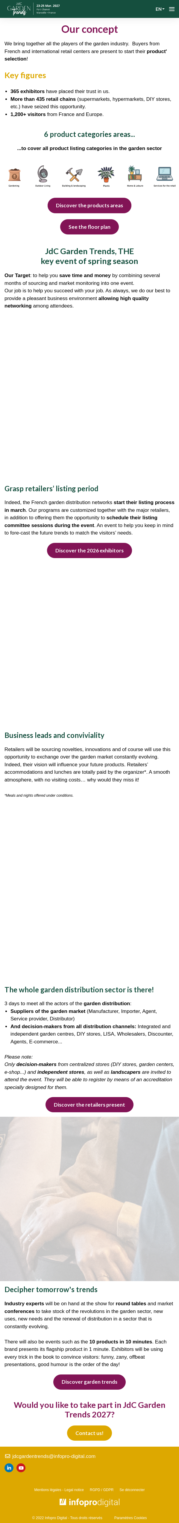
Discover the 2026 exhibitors (89, 550)
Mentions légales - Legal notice (59, 1490)
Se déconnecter (132, 1490)
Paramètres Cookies (130, 1518)
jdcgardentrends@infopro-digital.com (49, 1456)
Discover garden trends (89, 1382)
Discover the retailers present (89, 1105)
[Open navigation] (172, 8)
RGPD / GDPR (101, 1490)
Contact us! (89, 1433)
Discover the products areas (89, 205)
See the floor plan (89, 227)
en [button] (160, 9)
